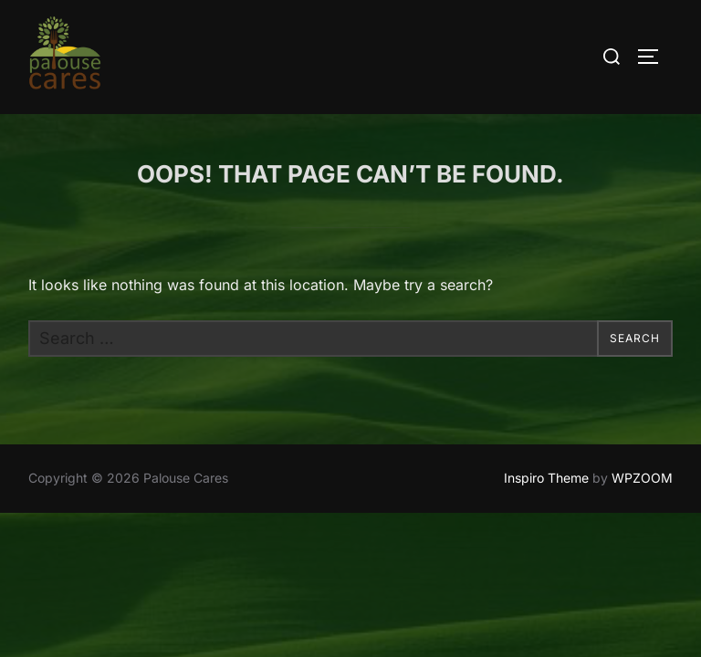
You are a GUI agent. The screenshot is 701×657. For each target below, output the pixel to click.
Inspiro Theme (546, 478)
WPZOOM (642, 478)
